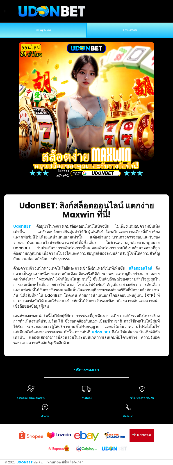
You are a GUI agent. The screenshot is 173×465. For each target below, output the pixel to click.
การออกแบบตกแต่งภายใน (31, 398)
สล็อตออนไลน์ (140, 268)
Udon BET (101, 332)
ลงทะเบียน (130, 30)
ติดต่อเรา (128, 416)
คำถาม (45, 416)
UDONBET (24, 462)
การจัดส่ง (86, 398)
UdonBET (22, 226)
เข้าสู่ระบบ (43, 30)
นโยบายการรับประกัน (142, 398)
